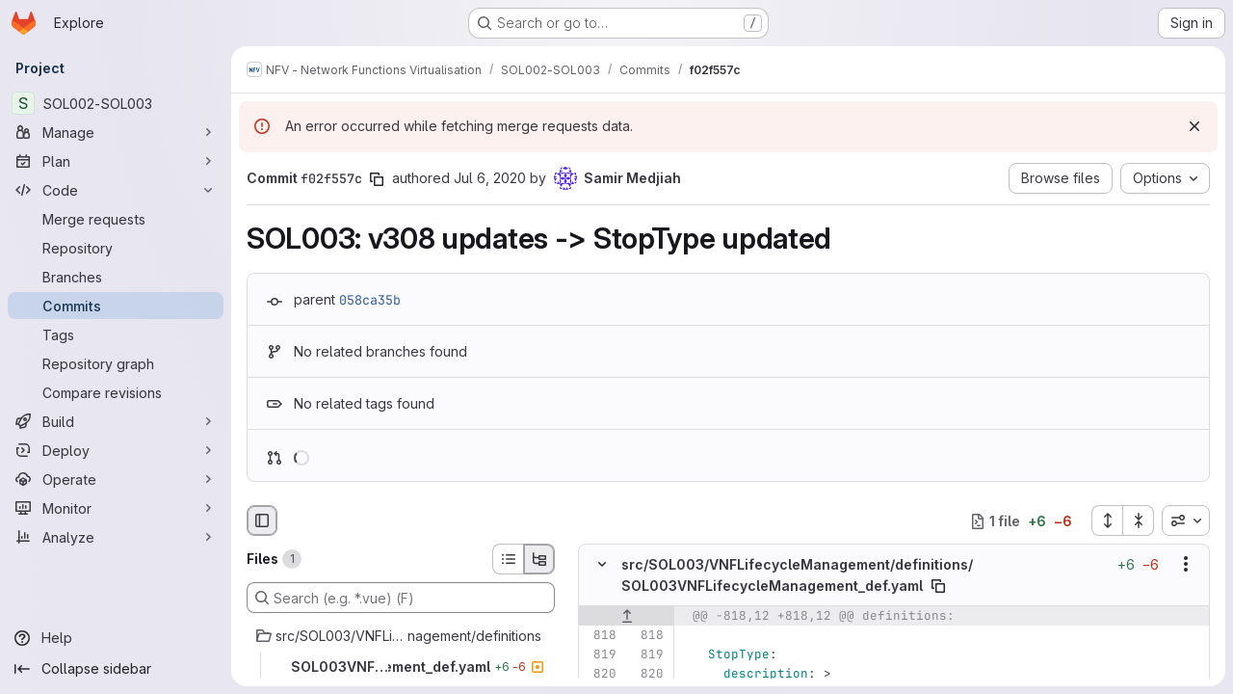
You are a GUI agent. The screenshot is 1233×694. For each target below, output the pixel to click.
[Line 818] (600, 635)
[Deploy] (115, 450)
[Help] (115, 638)
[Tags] (115, 334)
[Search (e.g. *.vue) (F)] (401, 597)
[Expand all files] (1106, 520)
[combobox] (1186, 520)
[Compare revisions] (115, 392)
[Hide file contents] (602, 564)
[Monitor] (115, 507)
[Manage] (115, 132)
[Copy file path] (938, 586)
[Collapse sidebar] (115, 668)
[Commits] (115, 305)
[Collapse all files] (1138, 520)
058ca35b (370, 299)
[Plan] (115, 160)
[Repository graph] (115, 363)
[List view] (507, 559)
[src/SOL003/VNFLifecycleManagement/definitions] (401, 636)
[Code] (115, 189)
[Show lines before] (626, 616)
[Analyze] (115, 536)
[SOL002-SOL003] (115, 103)
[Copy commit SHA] (376, 179)
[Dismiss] (1194, 126)
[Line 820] (600, 673)
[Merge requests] (115, 218)
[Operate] (115, 479)
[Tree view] (539, 559)
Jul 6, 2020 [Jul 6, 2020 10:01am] (490, 178)
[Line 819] (600, 654)
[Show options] (1185, 564)
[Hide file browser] (262, 520)
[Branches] (115, 276)
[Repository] (115, 247)
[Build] (115, 421)
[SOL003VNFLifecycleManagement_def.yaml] (401, 667)
